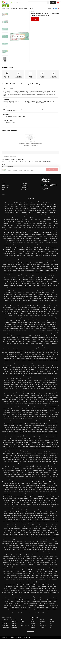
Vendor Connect (25, 189)
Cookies (4, 161)
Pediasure (52, 621)
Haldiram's (33, 627)
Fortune (51, 625)
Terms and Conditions (7, 192)
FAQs (22, 181)
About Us (4, 181)
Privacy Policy (5, 187)
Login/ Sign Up (53, 2)
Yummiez (33, 623)
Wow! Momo (43, 625)
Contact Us (24, 183)
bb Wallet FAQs (24, 185)
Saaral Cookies (9, 166)
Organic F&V (5, 623)
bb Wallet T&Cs (24, 187)
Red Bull (32, 621)
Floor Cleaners (5, 625)
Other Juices (14, 625)
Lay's (51, 627)
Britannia (33, 625)
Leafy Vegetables (25, 625)
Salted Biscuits (47, 161)
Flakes (22, 621)
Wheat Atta (13, 619)
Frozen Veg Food (6, 627)
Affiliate (3, 189)
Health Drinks (14, 621)
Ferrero (42, 627)
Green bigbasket (5, 185)
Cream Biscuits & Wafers (13, 161)
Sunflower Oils (5, 619)
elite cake (42, 621)
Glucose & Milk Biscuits (25, 161)
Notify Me (35, 19)
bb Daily (3, 194)
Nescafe (42, 619)
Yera (41, 623)
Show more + (30, 631)
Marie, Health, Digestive (38, 161)
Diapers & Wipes (15, 627)
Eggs (22, 623)
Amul (32, 619)
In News (3, 183)
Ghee (22, 619)
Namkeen (13, 623)
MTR (51, 619)
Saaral (32, 11)
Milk (2, 621)
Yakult (51, 623)
